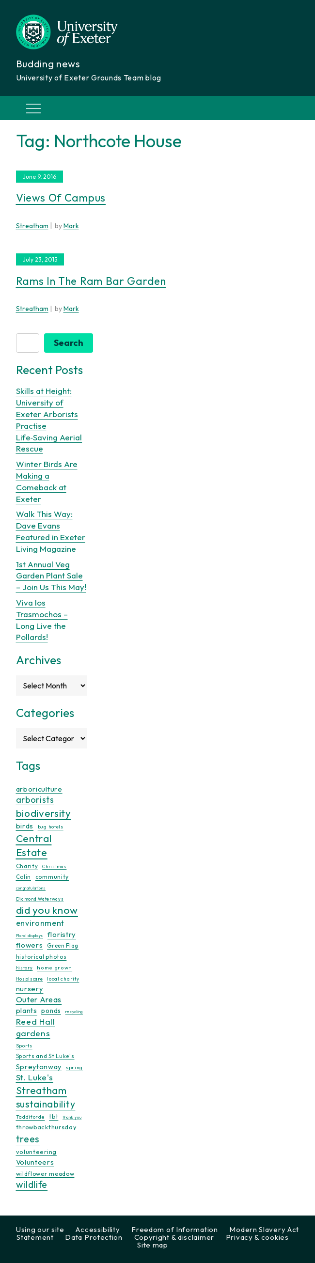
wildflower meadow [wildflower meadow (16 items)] (45, 1173)
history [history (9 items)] (24, 967)
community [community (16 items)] (52, 876)
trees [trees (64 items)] (28, 1139)
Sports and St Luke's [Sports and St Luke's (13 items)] (45, 1056)
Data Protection (94, 1237)
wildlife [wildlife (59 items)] (32, 1184)
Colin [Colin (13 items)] (24, 876)
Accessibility (98, 1229)
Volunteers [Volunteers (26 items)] (35, 1162)
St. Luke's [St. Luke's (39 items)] (34, 1077)
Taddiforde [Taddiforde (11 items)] (30, 1117)
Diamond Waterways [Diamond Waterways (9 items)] (40, 899)
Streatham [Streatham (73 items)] (41, 1090)
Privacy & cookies (257, 1237)
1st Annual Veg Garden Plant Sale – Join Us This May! (51, 576)
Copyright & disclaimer (174, 1237)
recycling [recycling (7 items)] (74, 1011)
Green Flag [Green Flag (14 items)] (63, 945)
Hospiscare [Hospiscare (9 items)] (29, 979)
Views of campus (61, 197)
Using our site (40, 1229)
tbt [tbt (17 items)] (53, 1116)
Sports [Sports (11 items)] (24, 1046)
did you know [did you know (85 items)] (47, 910)
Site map (152, 1244)
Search (68, 342)
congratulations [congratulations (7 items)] (31, 888)
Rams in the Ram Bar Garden (91, 281)
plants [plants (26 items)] (26, 1010)
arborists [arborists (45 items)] (35, 799)
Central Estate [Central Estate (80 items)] (34, 845)
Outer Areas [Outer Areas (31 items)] (39, 999)
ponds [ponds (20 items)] (51, 1010)
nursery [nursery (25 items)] (30, 988)
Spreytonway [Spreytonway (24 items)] (39, 1066)
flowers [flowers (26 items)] (29, 945)
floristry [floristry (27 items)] (61, 934)
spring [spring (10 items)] (74, 1067)
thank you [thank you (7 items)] (72, 1117)
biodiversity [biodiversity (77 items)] (43, 813)
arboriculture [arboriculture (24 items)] (39, 789)
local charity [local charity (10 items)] (63, 979)
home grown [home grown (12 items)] (54, 967)
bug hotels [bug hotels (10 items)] (50, 827)
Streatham (32, 225)
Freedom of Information (174, 1229)
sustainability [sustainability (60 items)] (46, 1104)
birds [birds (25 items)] (25, 825)
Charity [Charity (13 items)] (27, 866)
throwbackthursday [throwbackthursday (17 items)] (46, 1127)
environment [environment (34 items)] (40, 923)
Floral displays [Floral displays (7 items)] (30, 935)
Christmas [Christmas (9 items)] (54, 866)
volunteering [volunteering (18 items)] (36, 1151)
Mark (71, 225)
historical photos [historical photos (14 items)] (41, 956)
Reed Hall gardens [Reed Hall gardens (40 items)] (35, 1027)
